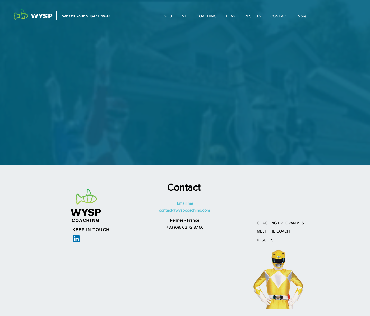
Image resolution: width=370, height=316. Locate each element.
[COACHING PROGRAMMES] (280, 222)
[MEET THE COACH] (273, 231)
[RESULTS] (265, 240)
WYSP (42, 16)
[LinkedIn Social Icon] (76, 238)
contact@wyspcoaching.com (184, 210)
